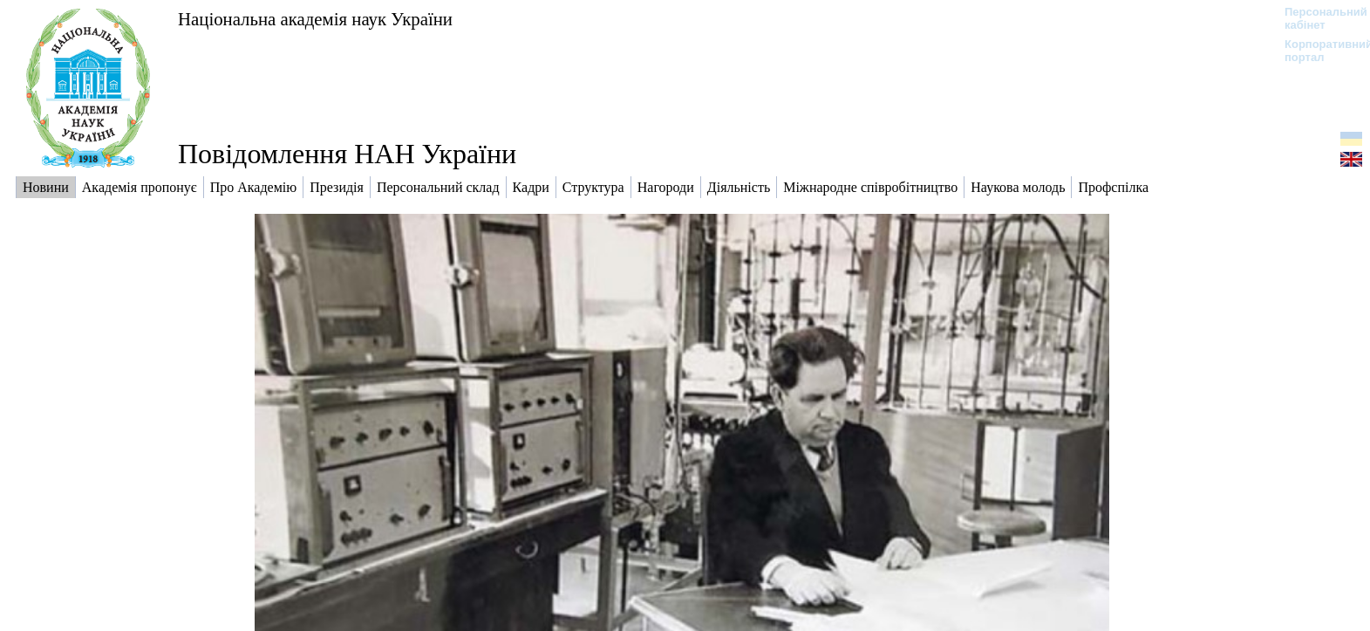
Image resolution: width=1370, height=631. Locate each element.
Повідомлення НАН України (347, 153)
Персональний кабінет (1317, 18)
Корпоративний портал (1317, 51)
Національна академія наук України (315, 19)
